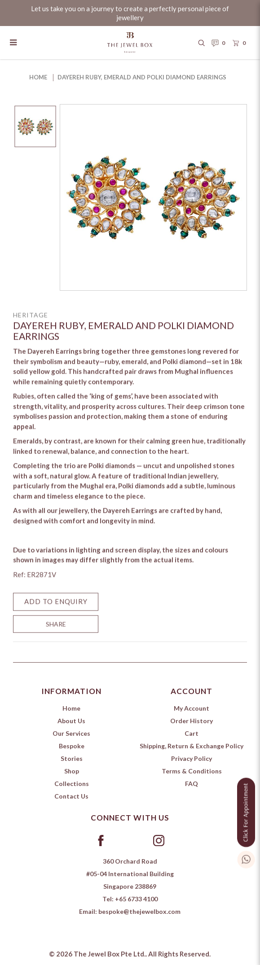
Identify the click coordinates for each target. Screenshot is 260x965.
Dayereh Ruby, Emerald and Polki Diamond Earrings (141, 77)
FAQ (191, 783)
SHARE (56, 631)
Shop (71, 771)
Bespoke (71, 746)
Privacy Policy (191, 758)
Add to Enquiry (56, 608)
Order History (191, 721)
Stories (72, 758)
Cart (191, 733)
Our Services (71, 733)
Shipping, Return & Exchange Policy (191, 746)
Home (38, 77)
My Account (191, 708)
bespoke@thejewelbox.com (139, 911)
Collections (71, 783)
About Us (71, 721)
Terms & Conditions (192, 771)
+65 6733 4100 (136, 899)
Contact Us (71, 796)
